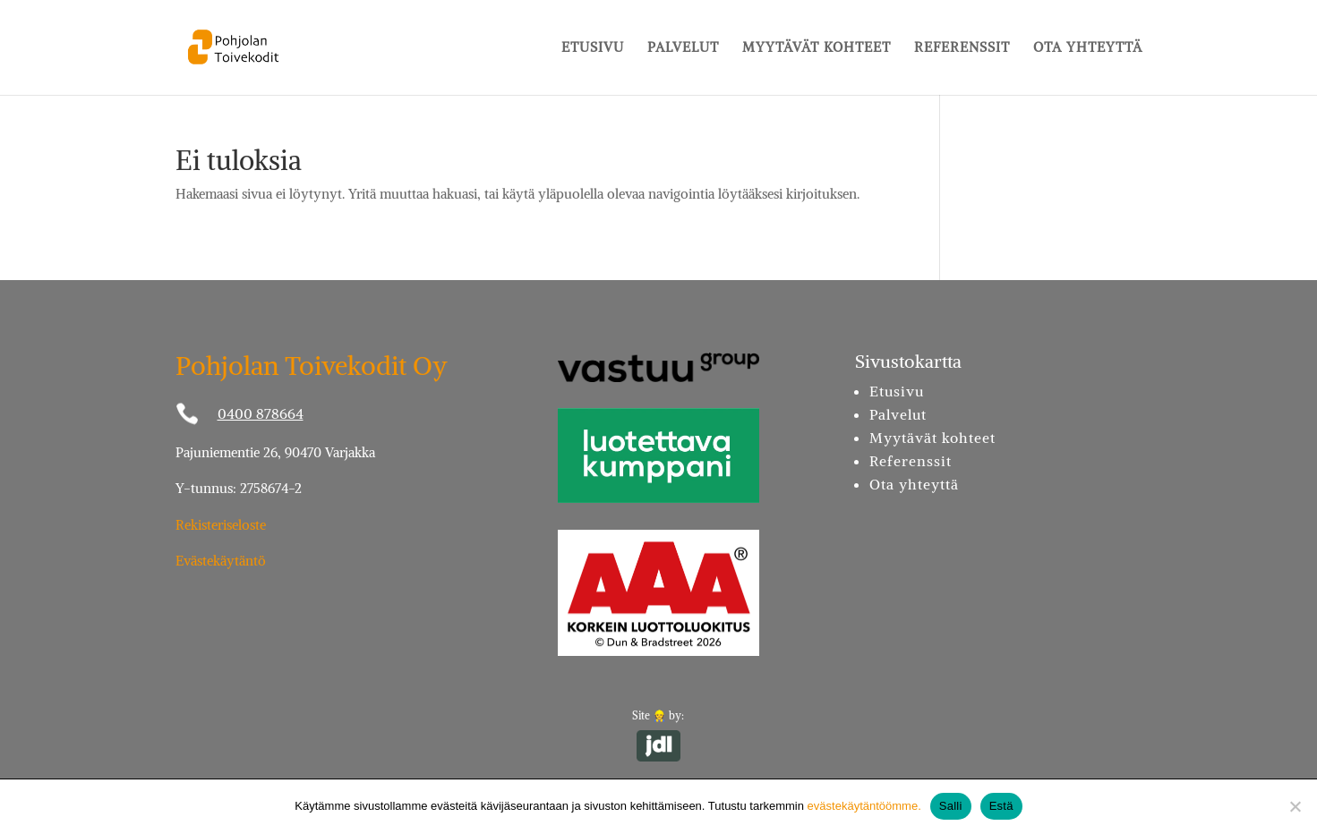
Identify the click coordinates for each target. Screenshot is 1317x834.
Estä (1001, 806)
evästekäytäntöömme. (864, 806)
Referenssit (962, 48)
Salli (950, 806)
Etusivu (592, 48)
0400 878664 (261, 413)
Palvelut (683, 48)
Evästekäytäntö (220, 560)
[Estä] (1295, 806)
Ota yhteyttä (1087, 48)
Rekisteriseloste (220, 524)
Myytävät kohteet (816, 48)
